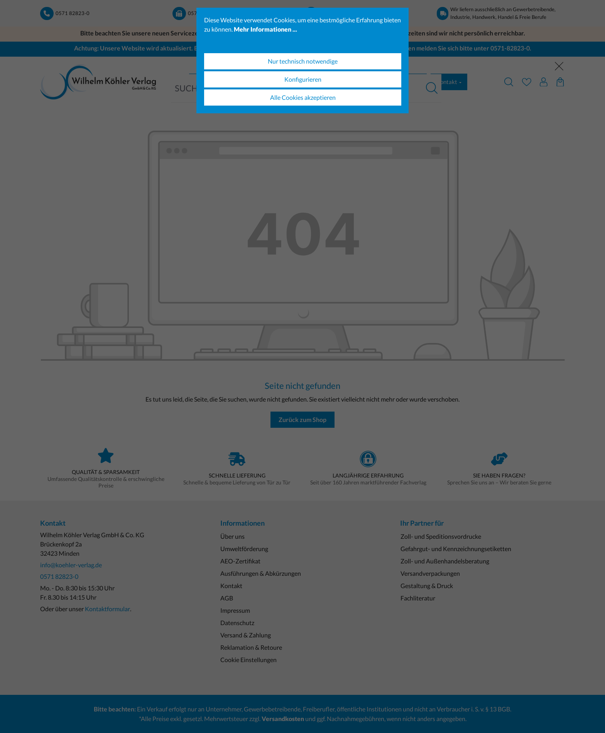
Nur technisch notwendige (303, 61)
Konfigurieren (302, 79)
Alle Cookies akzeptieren (303, 97)
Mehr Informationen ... (265, 29)
